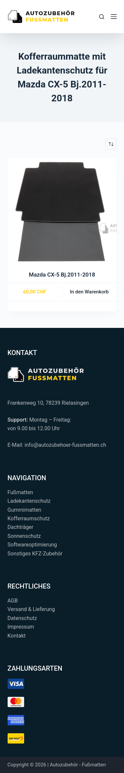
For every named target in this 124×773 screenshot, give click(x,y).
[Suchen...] (101, 16)
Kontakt (17, 636)
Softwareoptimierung (32, 544)
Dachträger (20, 527)
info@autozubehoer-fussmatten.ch (65, 445)
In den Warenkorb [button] (89, 292)
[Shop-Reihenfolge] (111, 144)
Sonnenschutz (24, 536)
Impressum (21, 627)
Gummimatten (24, 510)
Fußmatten (20, 492)
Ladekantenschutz (29, 501)
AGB (13, 600)
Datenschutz (22, 618)
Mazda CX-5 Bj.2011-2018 (62, 274)
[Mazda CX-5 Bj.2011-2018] (62, 212)
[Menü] (114, 17)
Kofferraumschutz (29, 518)
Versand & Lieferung (31, 609)
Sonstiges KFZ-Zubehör (35, 553)
